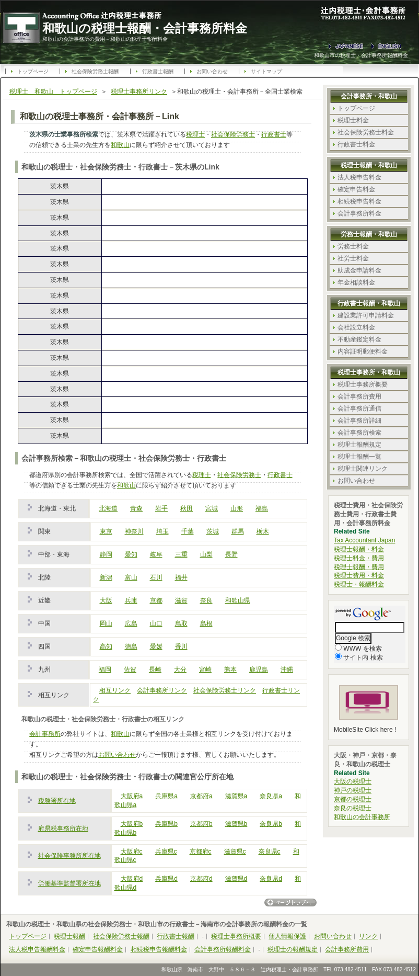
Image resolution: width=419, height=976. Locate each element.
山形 (236, 508)
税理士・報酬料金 (359, 584)
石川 (156, 577)
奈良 (206, 600)
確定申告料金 (356, 189)
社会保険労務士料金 (365, 132)
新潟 (106, 577)
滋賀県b (236, 823)
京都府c (201, 851)
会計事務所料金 (359, 213)
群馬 (237, 531)
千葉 (187, 531)
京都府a (201, 796)
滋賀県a (236, 796)
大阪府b (132, 823)
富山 (131, 577)
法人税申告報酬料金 (37, 949)
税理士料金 (353, 120)
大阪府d (132, 878)
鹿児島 (258, 669)
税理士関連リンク (362, 468)
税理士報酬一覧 (359, 456)
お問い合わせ (212, 71)
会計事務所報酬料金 (222, 949)
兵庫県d (166, 878)
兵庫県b (166, 823)
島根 (206, 623)
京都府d (201, 878)
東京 (106, 531)
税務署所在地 (57, 800)
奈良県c (270, 851)
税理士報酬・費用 (359, 567)
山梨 (206, 554)
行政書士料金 (356, 144)
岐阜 (156, 554)
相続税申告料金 (359, 201)
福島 (261, 508)
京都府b (201, 823)
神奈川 (134, 531)
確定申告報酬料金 (98, 949)
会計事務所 (45, 733)
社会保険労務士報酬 (95, 71)
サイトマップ (266, 71)
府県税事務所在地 (63, 828)
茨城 (212, 531)
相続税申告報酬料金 (159, 949)
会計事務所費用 (359, 396)
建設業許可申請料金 (365, 315)
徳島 (131, 646)
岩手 (161, 508)
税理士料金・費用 (359, 558)
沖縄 (287, 669)
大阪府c (132, 851)
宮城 (211, 508)
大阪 (106, 600)
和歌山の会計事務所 (362, 817)
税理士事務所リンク (139, 91)
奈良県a (271, 796)
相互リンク (115, 690)
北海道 (108, 508)
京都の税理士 (352, 799)
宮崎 (205, 669)
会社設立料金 (356, 327)
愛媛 (156, 646)
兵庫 (131, 600)
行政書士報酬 (157, 71)
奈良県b (271, 823)
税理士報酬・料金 (359, 549)
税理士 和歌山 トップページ (53, 91)
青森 (136, 508)
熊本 (230, 669)
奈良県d (271, 878)
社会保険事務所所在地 (69, 855)
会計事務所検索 (359, 432)
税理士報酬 (69, 936)
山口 (156, 623)
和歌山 (120, 145)
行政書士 (273, 134)
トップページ (33, 71)
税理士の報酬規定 (292, 949)
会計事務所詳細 (359, 420)
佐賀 (130, 669)
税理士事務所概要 (362, 384)
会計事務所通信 (359, 408)
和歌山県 (237, 600)
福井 (181, 577)
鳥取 (181, 623)
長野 (231, 554)
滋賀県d (236, 878)
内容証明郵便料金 (362, 351)
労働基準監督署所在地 (69, 883)
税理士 (195, 134)
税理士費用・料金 (359, 575)
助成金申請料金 (359, 270)
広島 (131, 623)
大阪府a (132, 796)
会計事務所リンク (162, 690)
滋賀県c (235, 851)
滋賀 (181, 600)
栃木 (263, 531)
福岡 (105, 669)
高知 (106, 646)
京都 (156, 600)
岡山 (106, 623)
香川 (181, 646)
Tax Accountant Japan (364, 540)
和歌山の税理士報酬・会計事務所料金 (144, 28)
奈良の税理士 (352, 808)
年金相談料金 (356, 282)
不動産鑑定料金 (359, 339)
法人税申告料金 (359, 177)
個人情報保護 (287, 936)
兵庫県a (166, 796)
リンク (368, 936)
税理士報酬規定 (359, 444)
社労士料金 (353, 258)
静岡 (106, 554)
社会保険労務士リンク (224, 690)
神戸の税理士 (352, 790)
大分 (180, 669)
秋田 (186, 508)
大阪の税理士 (352, 781)
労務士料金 (353, 246)
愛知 (131, 554)
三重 (181, 554)
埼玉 (162, 531)
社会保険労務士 (233, 134)
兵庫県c (166, 851)
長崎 (155, 669)
